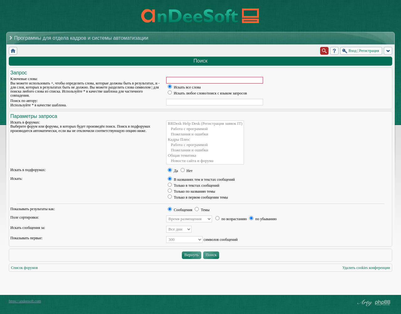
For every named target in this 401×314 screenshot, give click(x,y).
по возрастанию (231, 219)
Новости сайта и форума (205, 161)
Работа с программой (205, 129)
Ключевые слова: (24, 79)
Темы (202, 210)
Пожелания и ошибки (205, 134)
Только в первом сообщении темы (198, 197)
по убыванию (263, 219)
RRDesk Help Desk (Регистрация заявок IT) (205, 123)
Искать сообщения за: (27, 227)
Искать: (16, 178)
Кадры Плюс (205, 139)
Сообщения (180, 210)
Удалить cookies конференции (366, 268)
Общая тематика (205, 155)
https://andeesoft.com (25, 301)
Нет (187, 171)
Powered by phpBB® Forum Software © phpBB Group (382, 302)
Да (173, 171)
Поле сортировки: (24, 217)
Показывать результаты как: (32, 209)
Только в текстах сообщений (193, 185)
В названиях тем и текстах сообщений (201, 179)
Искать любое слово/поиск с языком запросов (207, 93)
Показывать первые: (26, 238)
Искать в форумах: (25, 122)
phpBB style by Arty (364, 302)
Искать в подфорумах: (28, 170)
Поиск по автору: (24, 101)
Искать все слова (184, 87)
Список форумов (24, 268)
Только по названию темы (191, 191)
